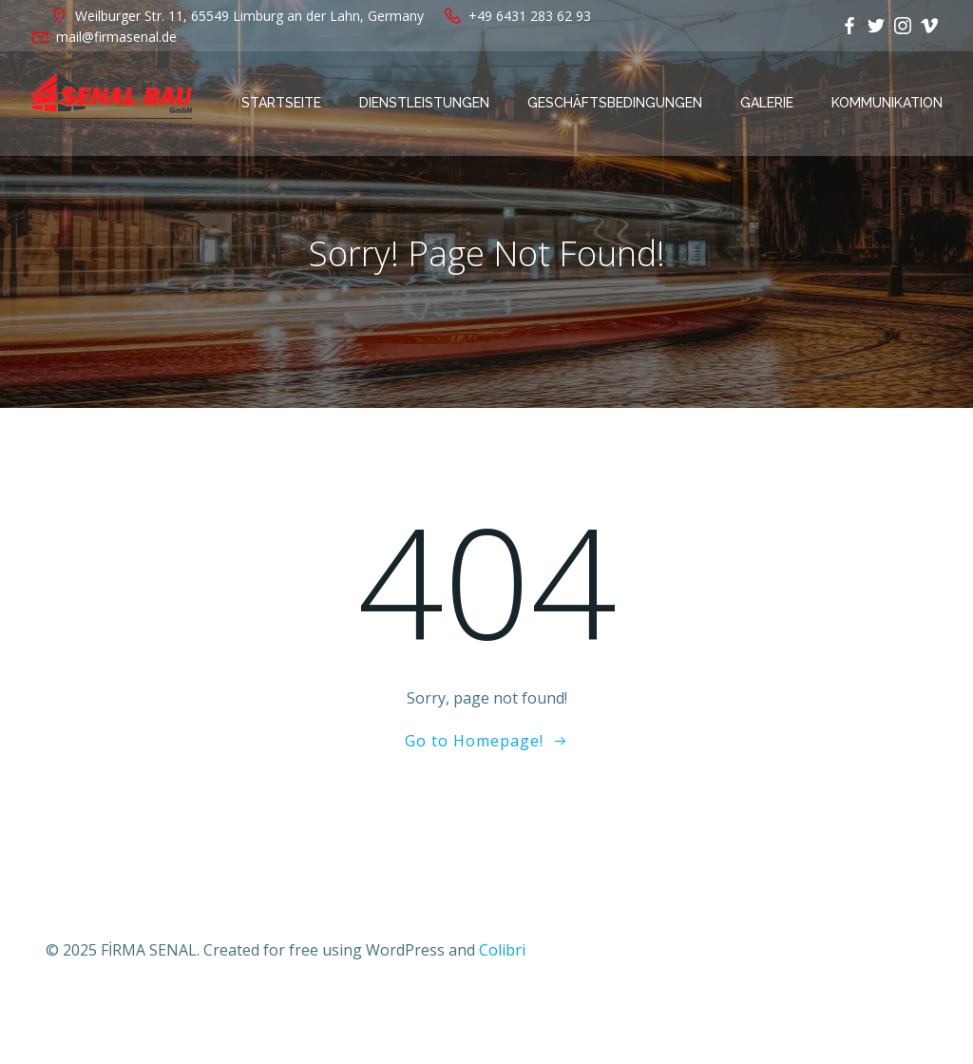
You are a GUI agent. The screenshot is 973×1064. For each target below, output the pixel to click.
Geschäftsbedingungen (614, 102)
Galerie (766, 102)
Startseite (281, 102)
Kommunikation (887, 102)
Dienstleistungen (424, 102)
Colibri (502, 949)
